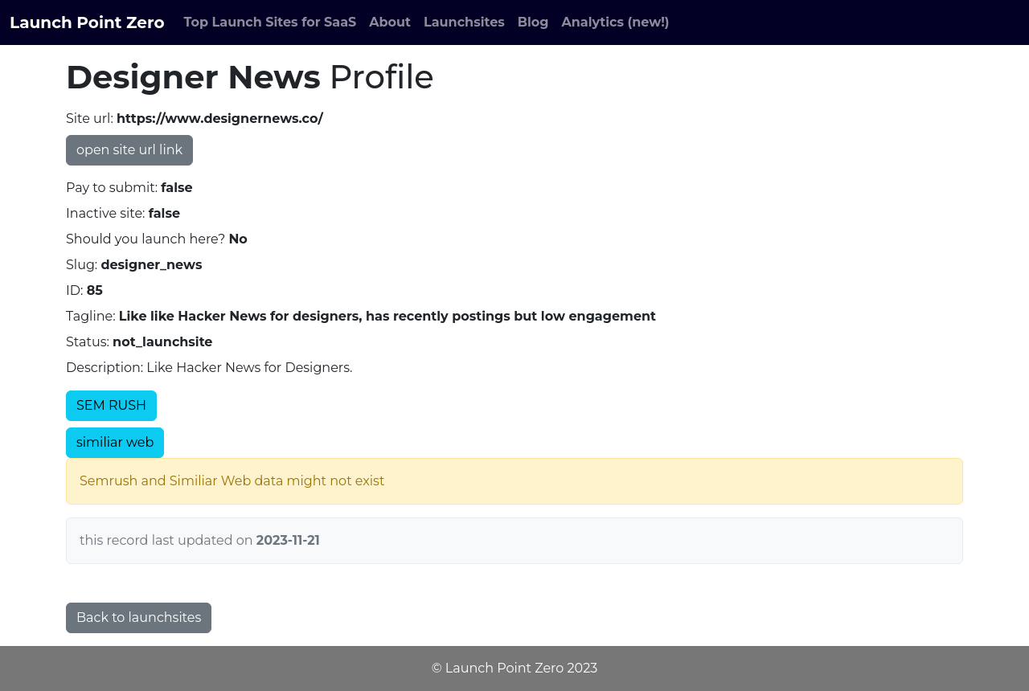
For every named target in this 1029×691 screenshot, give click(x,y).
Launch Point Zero (87, 22)
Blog (533, 22)
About (390, 22)
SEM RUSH (111, 405)
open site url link (129, 149)
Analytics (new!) (616, 22)
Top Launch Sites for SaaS (270, 22)
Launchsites (464, 22)
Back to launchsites (138, 617)
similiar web (115, 442)
